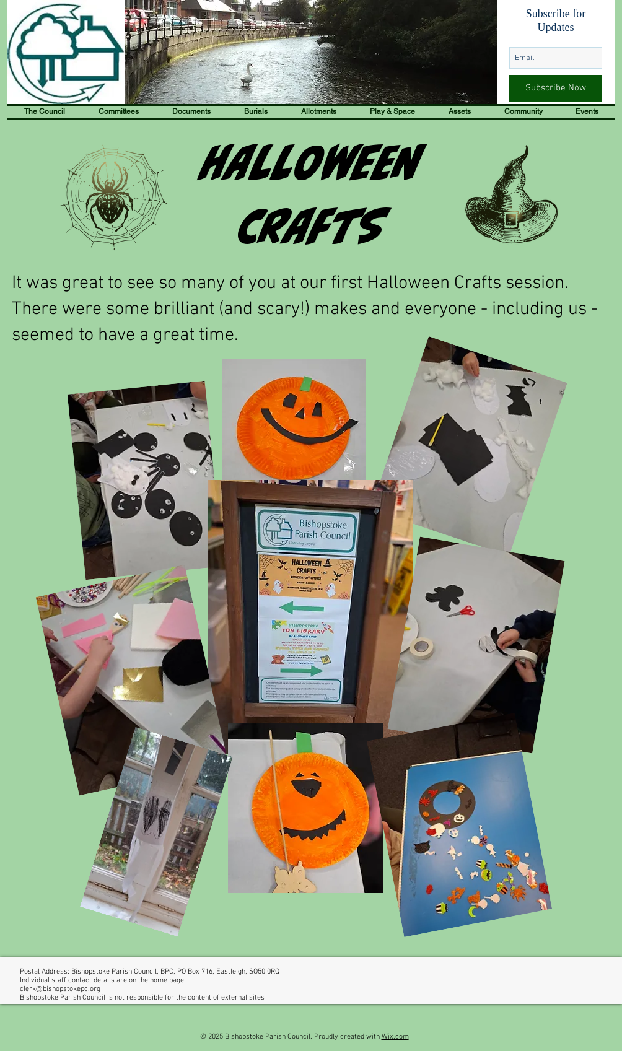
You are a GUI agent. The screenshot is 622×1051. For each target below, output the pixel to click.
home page (167, 980)
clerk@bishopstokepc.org (60, 989)
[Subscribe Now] (555, 88)
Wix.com (395, 1036)
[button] (44, 112)
